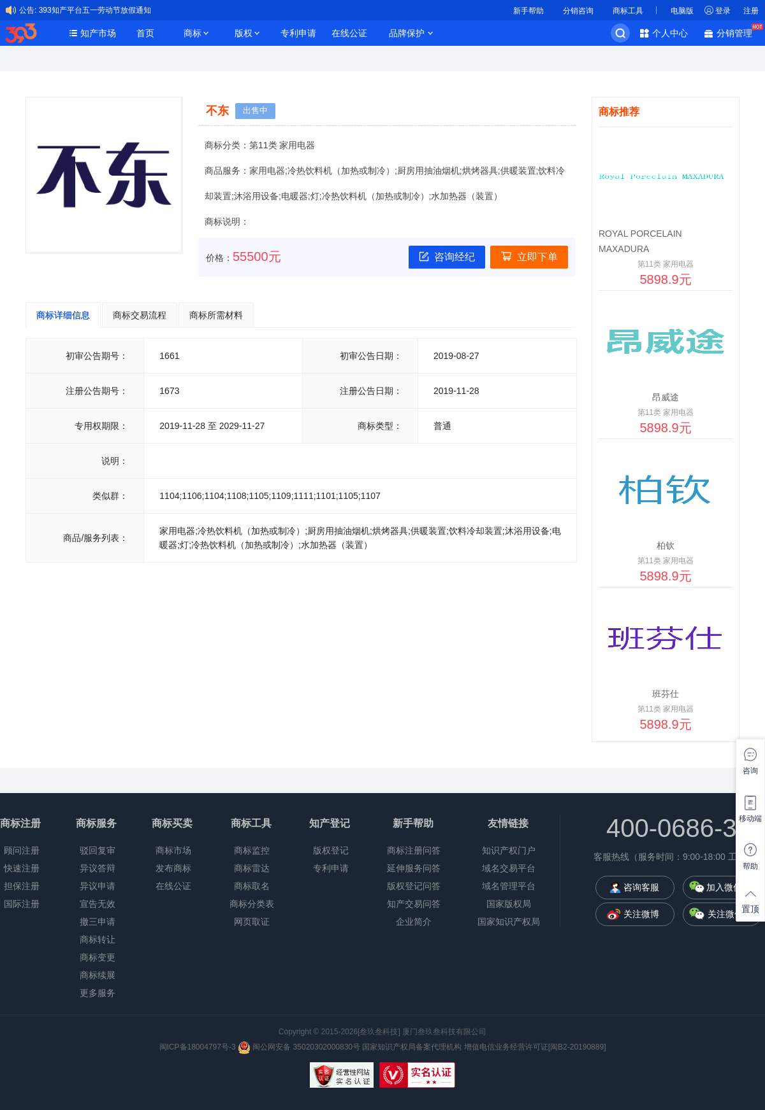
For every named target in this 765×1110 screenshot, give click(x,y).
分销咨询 (578, 10)
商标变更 (97, 957)
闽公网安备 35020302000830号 (299, 1047)
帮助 (750, 866)
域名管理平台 (509, 886)
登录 (723, 10)
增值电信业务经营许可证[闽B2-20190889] (535, 1047)
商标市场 (173, 850)
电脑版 (682, 10)
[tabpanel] (301, 450)
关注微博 (641, 914)
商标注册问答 (414, 850)
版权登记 (331, 850)
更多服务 (97, 993)
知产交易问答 (414, 904)
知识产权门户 (509, 850)
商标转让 (97, 939)
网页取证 (252, 922)
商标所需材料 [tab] (216, 315)
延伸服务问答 (414, 868)
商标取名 (252, 886)
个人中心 (670, 33)
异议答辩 (97, 868)
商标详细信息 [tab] (63, 315)
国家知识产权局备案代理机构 (412, 1047)
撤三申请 (97, 922)
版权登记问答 (414, 886)
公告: (27, 10)
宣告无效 (97, 904)
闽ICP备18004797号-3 (197, 1047)
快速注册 (22, 868)
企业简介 (414, 922)
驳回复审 (97, 850)
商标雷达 (252, 868)
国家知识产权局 (508, 922)
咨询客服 (641, 887)
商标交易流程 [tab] (139, 315)
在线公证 (349, 33)
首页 (145, 33)
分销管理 (738, 32)
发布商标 (173, 868)
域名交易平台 (509, 868)
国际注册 (22, 904)
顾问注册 (22, 850)
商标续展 (97, 975)
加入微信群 (728, 887)
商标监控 (252, 850)
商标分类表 (251, 904)
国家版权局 (508, 904)
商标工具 (628, 10)
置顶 (750, 909)
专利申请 (298, 33)
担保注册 (22, 886)
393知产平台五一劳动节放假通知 (95, 10)
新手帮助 (528, 10)
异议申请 (97, 886)
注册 (751, 10)
